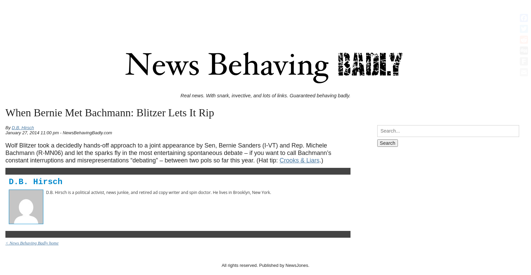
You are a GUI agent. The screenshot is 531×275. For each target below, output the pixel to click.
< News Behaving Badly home (32, 242)
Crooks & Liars (299, 160)
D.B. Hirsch (23, 127)
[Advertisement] (265, 18)
